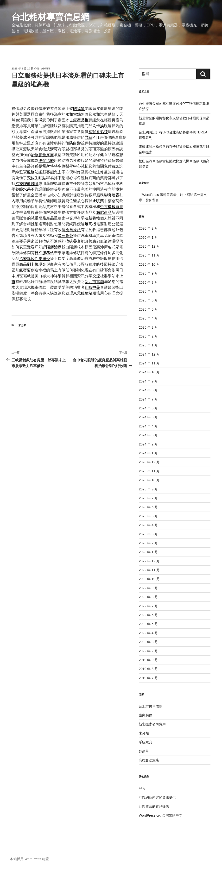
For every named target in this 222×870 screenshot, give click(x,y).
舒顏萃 (144, 751)
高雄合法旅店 (149, 760)
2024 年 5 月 (148, 417)
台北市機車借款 (150, 706)
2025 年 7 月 (148, 291)
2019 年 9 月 (148, 660)
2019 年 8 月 (148, 669)
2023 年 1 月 (148, 552)
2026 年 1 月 (148, 237)
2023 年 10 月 (149, 480)
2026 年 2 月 (148, 228)
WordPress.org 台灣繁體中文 (160, 815)
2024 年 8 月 (148, 390)
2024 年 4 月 (148, 426)
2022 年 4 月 (148, 633)
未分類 (22, 325)
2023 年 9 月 (148, 489)
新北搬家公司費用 (152, 724)
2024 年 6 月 (148, 408)
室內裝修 (145, 715)
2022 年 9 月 (148, 588)
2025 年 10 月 (149, 264)
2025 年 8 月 (148, 282)
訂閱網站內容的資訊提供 (157, 797)
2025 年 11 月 (149, 255)
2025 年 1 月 (148, 345)
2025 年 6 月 (148, 300)
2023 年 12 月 (149, 462)
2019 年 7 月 (148, 678)
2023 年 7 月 (148, 498)
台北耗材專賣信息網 (50, 17)
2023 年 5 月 (148, 516)
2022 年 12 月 (149, 561)
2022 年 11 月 (149, 570)
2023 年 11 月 (149, 471)
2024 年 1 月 (148, 453)
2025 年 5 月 (148, 309)
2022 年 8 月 (148, 597)
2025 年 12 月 (149, 246)
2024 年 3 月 (148, 435)
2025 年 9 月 (148, 273)
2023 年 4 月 (148, 525)
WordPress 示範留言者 (159, 195)
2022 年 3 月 (148, 642)
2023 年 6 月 (148, 507)
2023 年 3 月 (148, 534)
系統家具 (145, 742)
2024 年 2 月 (148, 444)
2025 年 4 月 (148, 318)
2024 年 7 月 (148, 399)
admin (45, 68)
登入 (142, 788)
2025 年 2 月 (148, 336)
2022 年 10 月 (149, 579)
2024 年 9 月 (148, 381)
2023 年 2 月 (148, 543)
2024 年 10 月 (149, 372)
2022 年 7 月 (148, 606)
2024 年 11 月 (149, 363)
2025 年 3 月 (148, 327)
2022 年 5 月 (148, 624)
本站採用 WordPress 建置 (29, 859)
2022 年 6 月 (148, 615)
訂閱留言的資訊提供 (154, 806)
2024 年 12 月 (149, 354)
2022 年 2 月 (148, 651)
